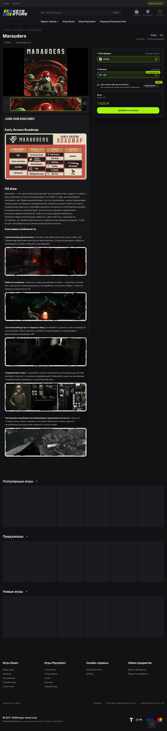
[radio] (128, 59)
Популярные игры (20, 481)
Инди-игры (8, 669)
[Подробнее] (151, 86)
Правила (98, 703)
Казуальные (9, 678)
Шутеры (48, 682)
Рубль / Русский (155, 3)
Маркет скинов (49, 22)
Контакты (16, 3)
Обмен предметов (140, 663)
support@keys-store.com (152, 703)
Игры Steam (68, 22)
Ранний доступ (23, 42)
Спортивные (50, 674)
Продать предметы (138, 674)
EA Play (89, 674)
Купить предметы (137, 669)
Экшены (7, 674)
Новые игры (15, 592)
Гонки (47, 678)
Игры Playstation (87, 22)
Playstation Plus (94, 669)
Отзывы (6, 3)
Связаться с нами (11, 703)
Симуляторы (9, 682)
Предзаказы (15, 536)
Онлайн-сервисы (97, 663)
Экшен (8, 42)
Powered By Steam (12, 721)
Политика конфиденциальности (121, 703)
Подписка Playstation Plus (113, 22)
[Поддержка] (152, 724)
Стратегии (8, 686)
